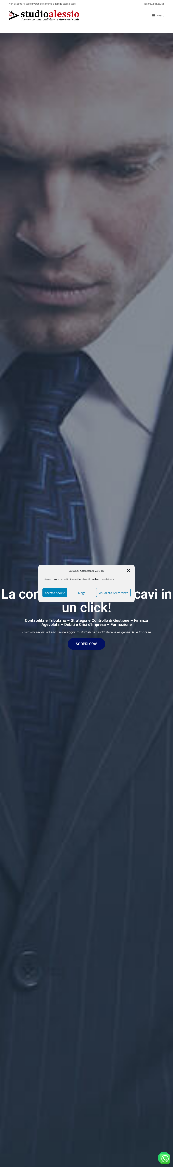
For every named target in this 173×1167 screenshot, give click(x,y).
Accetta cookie (55, 593)
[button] (129, 570)
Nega (81, 593)
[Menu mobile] (158, 15)
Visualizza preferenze (113, 593)
